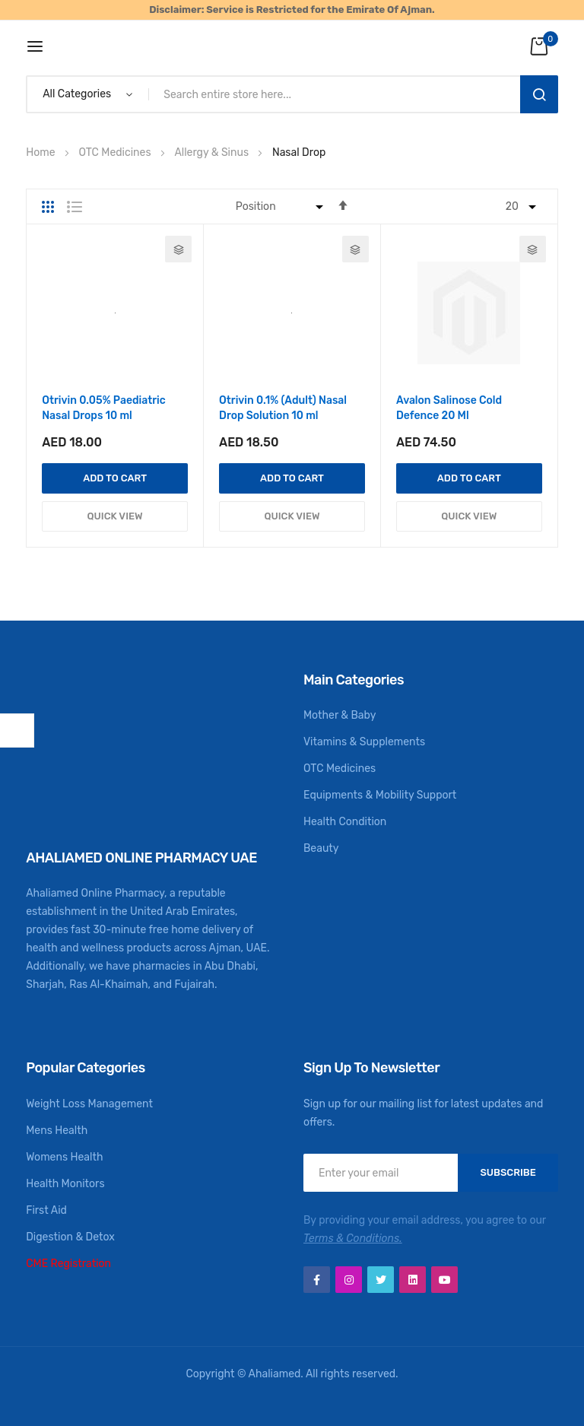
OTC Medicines (116, 152)
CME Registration (68, 1263)
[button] (178, 249)
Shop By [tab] (17, 730)
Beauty (321, 848)
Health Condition (344, 821)
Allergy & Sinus (212, 152)
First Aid (46, 1210)
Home (42, 152)
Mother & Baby (339, 715)
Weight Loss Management (89, 1103)
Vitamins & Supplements (364, 741)
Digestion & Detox (70, 1237)
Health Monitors (65, 1183)
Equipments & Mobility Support (379, 795)
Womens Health (64, 1157)
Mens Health (56, 1130)
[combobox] (337, 94)
